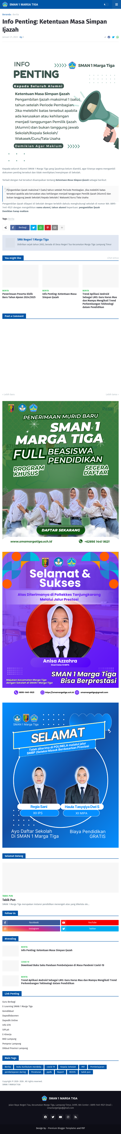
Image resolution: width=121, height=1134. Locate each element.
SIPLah (5, 1029)
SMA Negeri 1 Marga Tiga (33, 239)
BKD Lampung (9, 1039)
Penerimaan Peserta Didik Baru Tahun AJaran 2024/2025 (18, 295)
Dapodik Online (10, 1020)
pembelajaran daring (15, 1072)
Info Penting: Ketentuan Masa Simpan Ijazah (59, 295)
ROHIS (72, 1072)
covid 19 (51, 1067)
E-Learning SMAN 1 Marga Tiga (17, 1006)
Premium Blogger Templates (62, 1128)
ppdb (49, 1072)
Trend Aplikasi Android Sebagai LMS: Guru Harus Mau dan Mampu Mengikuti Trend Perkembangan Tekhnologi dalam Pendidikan (100, 300)
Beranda (6, 15)
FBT (83, 1128)
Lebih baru (9, 394)
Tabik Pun (8, 900)
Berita (16, 15)
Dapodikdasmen (10, 1015)
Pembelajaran (97, 1067)
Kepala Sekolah (68, 1067)
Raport (60, 1072)
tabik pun (86, 1072)
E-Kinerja (7, 1034)
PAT (83, 1067)
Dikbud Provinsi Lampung (15, 1048)
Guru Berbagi (8, 1002)
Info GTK (6, 1025)
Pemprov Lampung (11, 1043)
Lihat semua (113, 258)
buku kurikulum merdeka (28, 1067)
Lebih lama (111, 394)
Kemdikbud (8, 1011)
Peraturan (36, 1072)
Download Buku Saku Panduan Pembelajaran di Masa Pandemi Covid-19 (62, 965)
